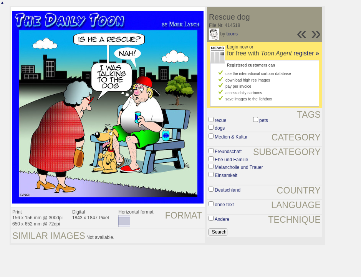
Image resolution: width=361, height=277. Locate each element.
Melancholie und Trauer (239, 167)
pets (263, 120)
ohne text (224, 204)
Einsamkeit (226, 175)
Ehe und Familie (231, 159)
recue (220, 120)
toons (232, 34)
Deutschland (227, 190)
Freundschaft (228, 151)
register (306, 53)
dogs (220, 128)
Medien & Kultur (231, 137)
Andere (222, 219)
